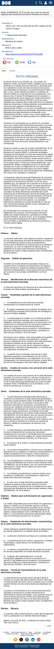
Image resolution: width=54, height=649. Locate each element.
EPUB (22, 62)
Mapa (30, 632)
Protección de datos (12, 634)
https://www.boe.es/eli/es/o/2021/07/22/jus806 (24, 54)
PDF (9, 62)
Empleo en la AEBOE (27, 635)
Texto (4, 71)
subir (49, 626)
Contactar (6, 632)
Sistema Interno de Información (30, 634)
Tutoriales (45, 634)
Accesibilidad (47, 632)
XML (34, 62)
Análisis (12, 71)
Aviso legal (37, 632)
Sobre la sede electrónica (18, 632)
